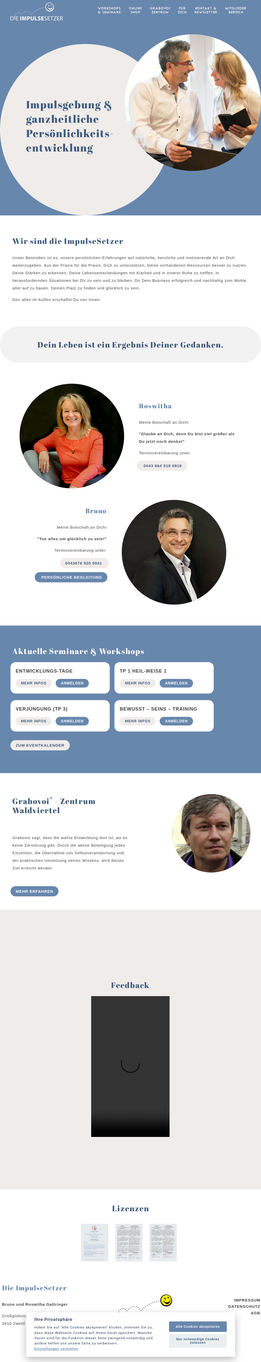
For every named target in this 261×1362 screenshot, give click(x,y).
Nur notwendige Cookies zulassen (197, 1340)
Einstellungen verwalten (56, 1349)
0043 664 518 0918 (162, 477)
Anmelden (72, 695)
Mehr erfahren (34, 903)
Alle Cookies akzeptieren (198, 1326)
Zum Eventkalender (40, 757)
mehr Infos (34, 695)
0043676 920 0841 (84, 575)
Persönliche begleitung (71, 589)
